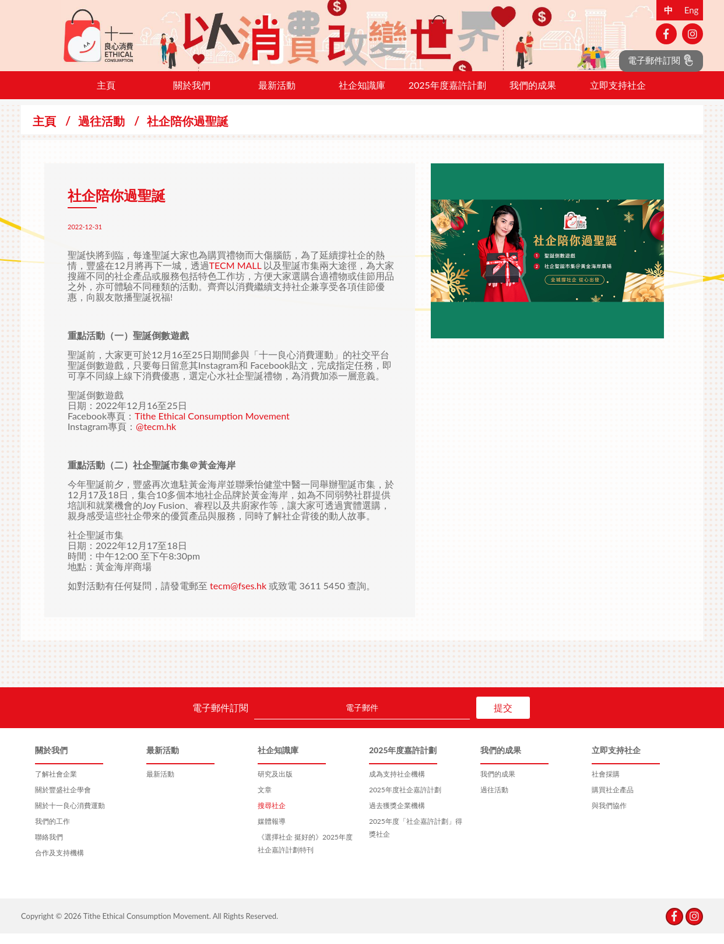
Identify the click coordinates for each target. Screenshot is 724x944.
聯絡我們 (49, 847)
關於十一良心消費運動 (70, 816)
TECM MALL (235, 275)
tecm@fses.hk (238, 596)
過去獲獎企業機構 (397, 816)
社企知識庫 (362, 95)
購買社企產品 (613, 800)
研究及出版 (275, 784)
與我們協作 (609, 816)
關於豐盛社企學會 (63, 800)
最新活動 (277, 95)
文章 (265, 800)
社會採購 (606, 784)
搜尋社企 (272, 816)
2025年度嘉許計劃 (447, 95)
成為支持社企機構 (397, 784)
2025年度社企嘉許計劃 (405, 800)
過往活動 (101, 131)
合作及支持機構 (59, 863)
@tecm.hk (156, 436)
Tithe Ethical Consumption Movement (212, 426)
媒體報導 (272, 831)
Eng (691, 10)
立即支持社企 (618, 95)
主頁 (106, 95)
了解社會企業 (56, 784)
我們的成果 (532, 95)
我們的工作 (52, 831)
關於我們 (191, 95)
